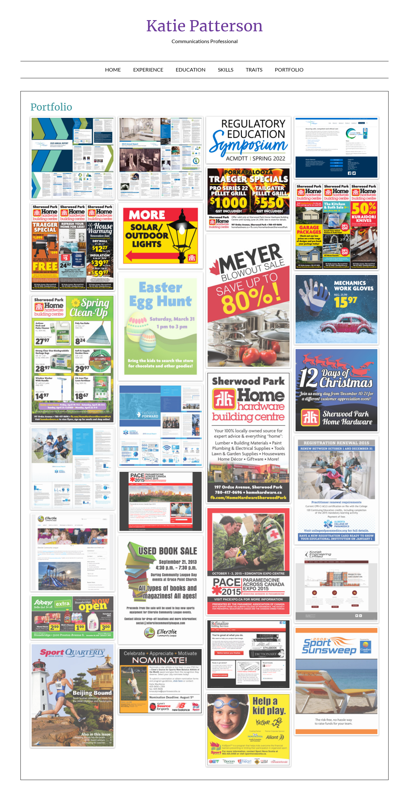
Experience (148, 69)
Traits (254, 69)
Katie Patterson (204, 25)
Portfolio (289, 69)
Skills (225, 69)
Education (190, 69)
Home (113, 69)
